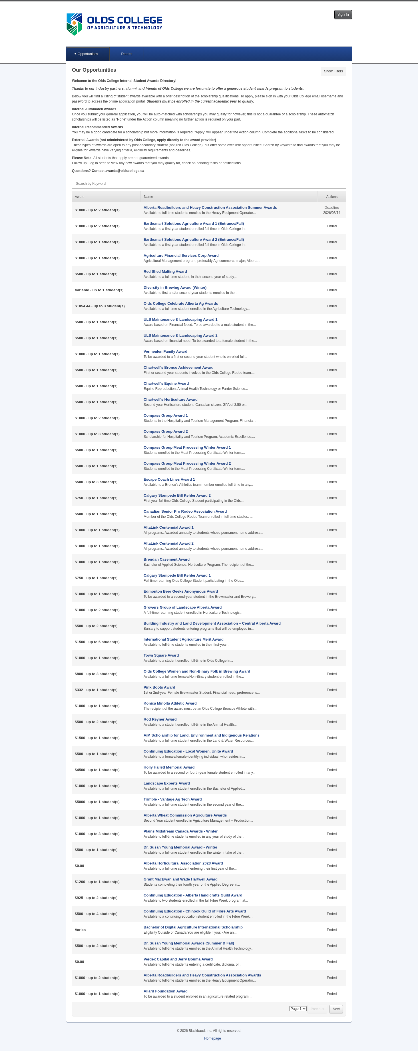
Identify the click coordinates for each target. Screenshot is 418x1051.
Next (336, 1009)
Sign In (343, 14)
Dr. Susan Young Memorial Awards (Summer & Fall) (189, 943)
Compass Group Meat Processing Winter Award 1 (187, 447)
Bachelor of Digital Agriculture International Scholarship (193, 927)
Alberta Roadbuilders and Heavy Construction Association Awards (202, 975)
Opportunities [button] (88, 54)
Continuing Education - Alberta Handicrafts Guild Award (193, 895)
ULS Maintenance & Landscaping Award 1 (181, 319)
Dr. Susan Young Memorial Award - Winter (180, 847)
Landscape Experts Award (167, 783)
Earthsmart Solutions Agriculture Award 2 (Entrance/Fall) (194, 239)
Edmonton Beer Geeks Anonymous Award (181, 591)
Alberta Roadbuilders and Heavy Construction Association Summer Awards (210, 207)
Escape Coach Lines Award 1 (169, 479)
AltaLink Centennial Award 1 (169, 527)
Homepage (212, 1038)
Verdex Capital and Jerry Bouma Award (178, 959)
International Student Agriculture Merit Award (184, 639)
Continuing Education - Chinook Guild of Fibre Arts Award (195, 911)
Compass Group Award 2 (166, 431)
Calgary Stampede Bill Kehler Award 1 (177, 575)
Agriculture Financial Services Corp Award (181, 255)
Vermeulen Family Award (165, 351)
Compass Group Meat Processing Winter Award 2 (187, 463)
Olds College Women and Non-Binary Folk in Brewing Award (197, 671)
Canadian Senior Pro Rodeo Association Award (185, 511)
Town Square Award (161, 655)
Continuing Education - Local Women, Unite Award (188, 751)
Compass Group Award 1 (166, 415)
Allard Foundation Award (166, 991)
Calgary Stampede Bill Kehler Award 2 (177, 495)
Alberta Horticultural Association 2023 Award (183, 863)
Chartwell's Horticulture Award (171, 399)
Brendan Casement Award (167, 559)
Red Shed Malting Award (165, 271)
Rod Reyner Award (160, 719)
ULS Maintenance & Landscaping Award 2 (181, 335)
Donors (126, 54)
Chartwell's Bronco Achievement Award (179, 367)
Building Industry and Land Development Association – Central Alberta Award (212, 623)
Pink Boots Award (159, 687)
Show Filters (333, 71)
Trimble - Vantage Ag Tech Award (173, 799)
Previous (317, 1009)
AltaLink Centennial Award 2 (169, 543)
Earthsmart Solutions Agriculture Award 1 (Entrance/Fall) (194, 223)
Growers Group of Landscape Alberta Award (183, 607)
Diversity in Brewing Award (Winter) (175, 287)
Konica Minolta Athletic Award (170, 703)
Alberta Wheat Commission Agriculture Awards (185, 815)
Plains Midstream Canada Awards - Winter (181, 831)
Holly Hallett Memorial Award (169, 767)
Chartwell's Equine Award (166, 383)
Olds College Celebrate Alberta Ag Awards (181, 303)
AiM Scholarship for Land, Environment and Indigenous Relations (202, 735)
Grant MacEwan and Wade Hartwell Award (181, 879)
